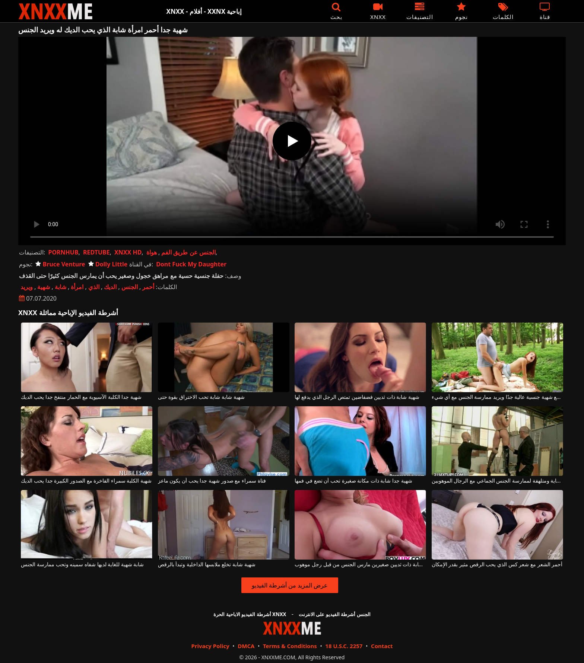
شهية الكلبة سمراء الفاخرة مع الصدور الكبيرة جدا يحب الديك (86, 481)
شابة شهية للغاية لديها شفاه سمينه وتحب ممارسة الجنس (82, 564)
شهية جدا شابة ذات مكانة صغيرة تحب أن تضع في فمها (353, 481)
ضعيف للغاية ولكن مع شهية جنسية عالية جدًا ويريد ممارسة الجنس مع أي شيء (497, 397)
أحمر (148, 287)
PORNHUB (63, 252)
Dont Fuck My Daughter (191, 264)
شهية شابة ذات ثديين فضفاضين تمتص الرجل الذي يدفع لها (357, 397)
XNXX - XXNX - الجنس (55, 11)
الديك (110, 287)
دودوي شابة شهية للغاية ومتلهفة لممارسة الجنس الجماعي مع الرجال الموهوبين (497, 481)
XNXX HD (128, 252)
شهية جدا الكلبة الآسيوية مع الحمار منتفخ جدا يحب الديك (81, 397)
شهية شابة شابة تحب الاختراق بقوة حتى (201, 397)
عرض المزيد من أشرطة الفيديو (290, 585)
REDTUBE (96, 252)
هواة (151, 252)
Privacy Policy (210, 646)
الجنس (129, 287)
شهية (43, 287)
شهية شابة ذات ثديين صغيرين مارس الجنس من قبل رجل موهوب (360, 564)
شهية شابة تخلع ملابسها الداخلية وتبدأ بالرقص (207, 564)
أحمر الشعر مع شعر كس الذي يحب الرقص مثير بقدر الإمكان (497, 564)
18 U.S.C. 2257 (343, 646)
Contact (382, 646)
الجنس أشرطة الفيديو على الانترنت (335, 614)
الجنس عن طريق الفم (188, 252)
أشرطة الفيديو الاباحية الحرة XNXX (249, 614)
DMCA (246, 646)
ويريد (26, 287)
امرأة (77, 287)
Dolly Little (108, 264)
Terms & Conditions (290, 646)
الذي (93, 287)
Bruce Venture (60, 264)
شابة (60, 287)
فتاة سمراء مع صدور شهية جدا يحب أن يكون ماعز (212, 481)
